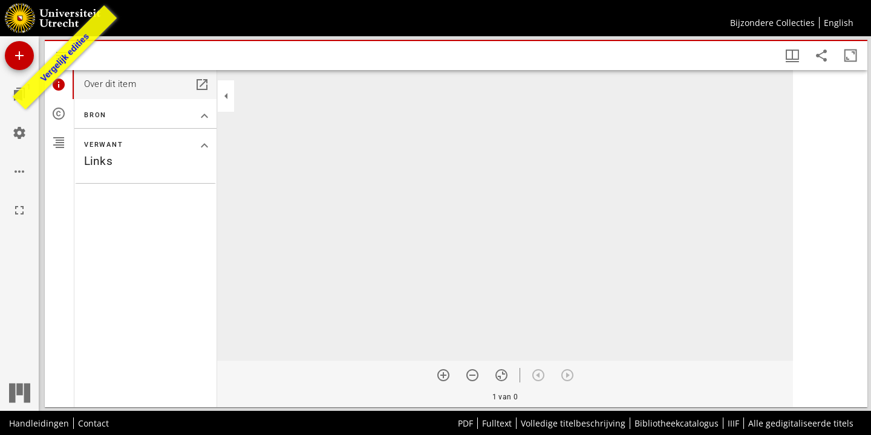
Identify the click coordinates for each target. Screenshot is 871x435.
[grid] (830, 238)
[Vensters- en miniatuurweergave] (792, 55)
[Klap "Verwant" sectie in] (204, 145)
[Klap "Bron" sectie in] (204, 116)
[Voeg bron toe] (19, 55)
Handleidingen (39, 423)
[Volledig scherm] (19, 210)
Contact (93, 423)
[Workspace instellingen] (19, 132)
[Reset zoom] (501, 375)
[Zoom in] (443, 375)
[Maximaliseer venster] (850, 55)
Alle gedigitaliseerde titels (800, 423)
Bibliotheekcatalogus (676, 423)
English (838, 22)
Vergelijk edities (65, 57)
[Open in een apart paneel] (202, 84)
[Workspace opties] (19, 171)
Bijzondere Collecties (772, 22)
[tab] (59, 84)
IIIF (733, 423)
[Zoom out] (472, 375)
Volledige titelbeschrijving (573, 423)
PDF (465, 423)
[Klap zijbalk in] (226, 96)
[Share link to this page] (821, 55)
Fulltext (497, 423)
